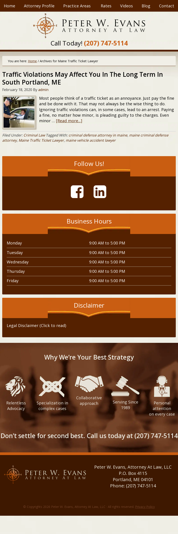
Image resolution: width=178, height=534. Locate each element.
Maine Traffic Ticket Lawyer (41, 140)
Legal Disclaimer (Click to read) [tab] (36, 325)
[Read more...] (69, 120)
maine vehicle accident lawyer (91, 140)
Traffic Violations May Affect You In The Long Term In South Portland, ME (82, 78)
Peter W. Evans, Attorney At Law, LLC (89, 25)
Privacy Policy (145, 507)
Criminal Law (34, 135)
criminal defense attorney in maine (98, 135)
